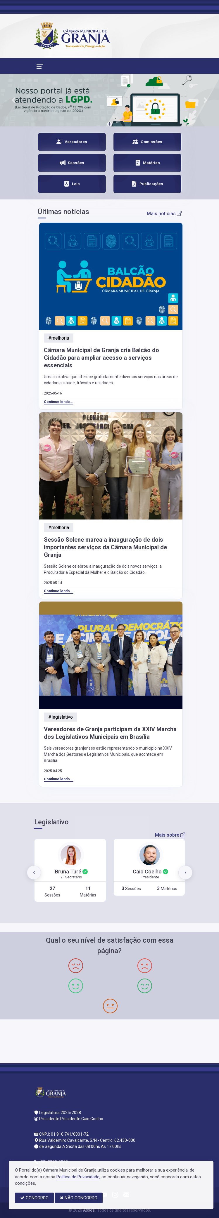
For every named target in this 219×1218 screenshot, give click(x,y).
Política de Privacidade (77, 1176)
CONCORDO (34, 1197)
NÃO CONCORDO (78, 1197)
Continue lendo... (58, 402)
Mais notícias (164, 213)
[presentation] (34, 873)
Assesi (89, 1210)
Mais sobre (170, 835)
